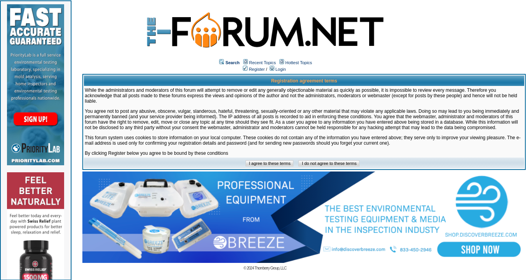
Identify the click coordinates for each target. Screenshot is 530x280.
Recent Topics (262, 62)
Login (278, 69)
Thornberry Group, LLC (270, 268)
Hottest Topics (298, 62)
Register (254, 69)
